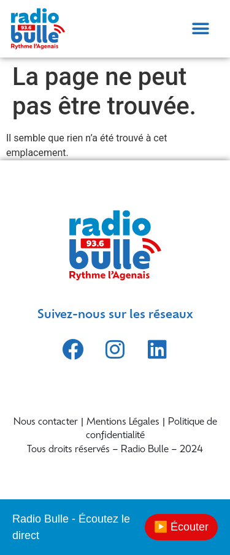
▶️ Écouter (181, 527)
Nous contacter (45, 422)
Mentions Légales (122, 422)
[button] (200, 28)
